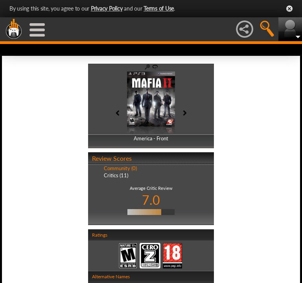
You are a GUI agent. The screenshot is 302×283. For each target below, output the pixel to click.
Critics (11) (116, 175)
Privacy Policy (107, 8)
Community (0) (120, 168)
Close (289, 9)
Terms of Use (159, 8)
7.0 (151, 200)
